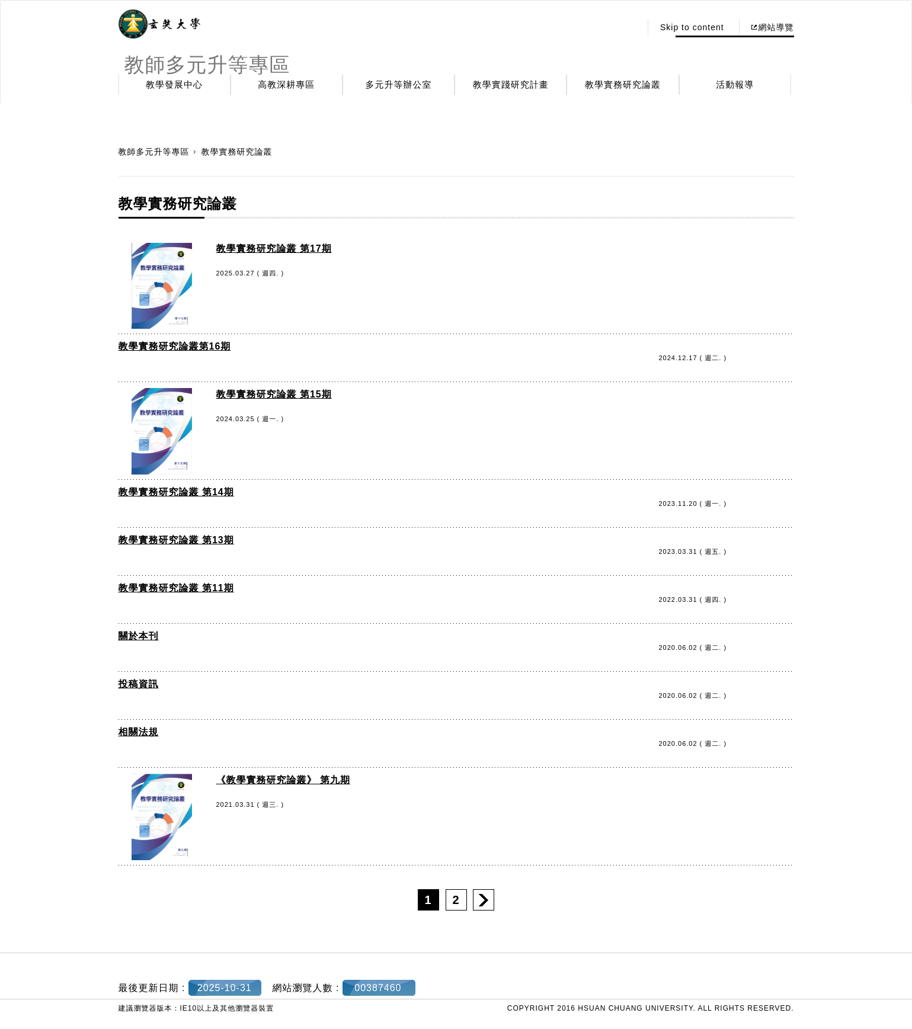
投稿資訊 (139, 684)
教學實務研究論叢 (623, 84)
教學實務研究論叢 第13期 (176, 540)
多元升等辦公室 (399, 84)
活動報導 (735, 84)
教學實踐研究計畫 (511, 84)
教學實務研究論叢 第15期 (274, 394)
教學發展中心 (174, 84)
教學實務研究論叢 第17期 (274, 248)
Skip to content (692, 27)
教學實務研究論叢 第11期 (176, 588)
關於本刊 (139, 636)
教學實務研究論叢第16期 (175, 346)
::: (628, 27)
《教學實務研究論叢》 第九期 (283, 780)
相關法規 (139, 732)
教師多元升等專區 (154, 151)
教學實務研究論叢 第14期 (176, 492)
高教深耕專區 (286, 84)
